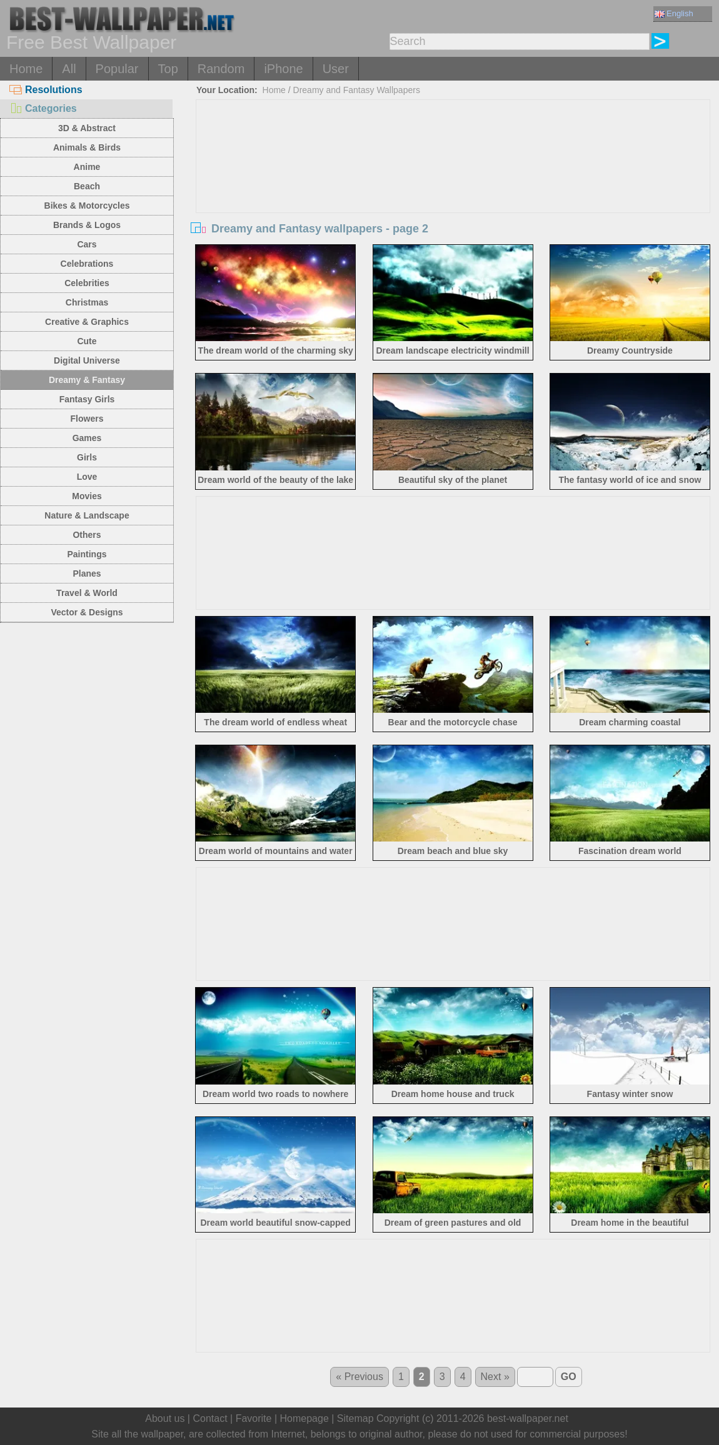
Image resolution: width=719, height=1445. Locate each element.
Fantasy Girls (87, 399)
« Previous (359, 1376)
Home (26, 69)
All (69, 69)
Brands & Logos (87, 225)
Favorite (254, 1418)
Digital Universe (87, 360)
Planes (87, 573)
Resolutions (46, 89)
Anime (87, 167)
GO (568, 1376)
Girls (87, 457)
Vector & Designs (87, 612)
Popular (117, 69)
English (674, 13)
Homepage (304, 1418)
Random (221, 69)
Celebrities (86, 283)
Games (87, 438)
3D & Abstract (87, 128)
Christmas (87, 302)
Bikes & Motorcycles (87, 206)
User (336, 69)
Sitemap (355, 1418)
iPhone (283, 69)
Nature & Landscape (86, 515)
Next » (495, 1376)
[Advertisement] (453, 193)
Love (87, 477)
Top (168, 69)
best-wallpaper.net (527, 1418)
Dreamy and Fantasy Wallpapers (356, 90)
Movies (86, 496)
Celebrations (87, 264)
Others (87, 535)
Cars (86, 244)
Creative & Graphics (87, 322)
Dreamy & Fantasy (87, 380)
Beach (87, 186)
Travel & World (87, 593)
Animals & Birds (87, 147)
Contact (210, 1418)
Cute (86, 341)
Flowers (87, 419)
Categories (43, 108)
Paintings (86, 554)
